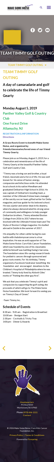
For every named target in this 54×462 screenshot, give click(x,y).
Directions (8, 137)
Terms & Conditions (34, 435)
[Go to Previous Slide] (4, 348)
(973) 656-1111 (30, 412)
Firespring (32, 439)
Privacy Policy (16, 435)
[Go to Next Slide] (50, 348)
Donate (12, 33)
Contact (27, 415)
